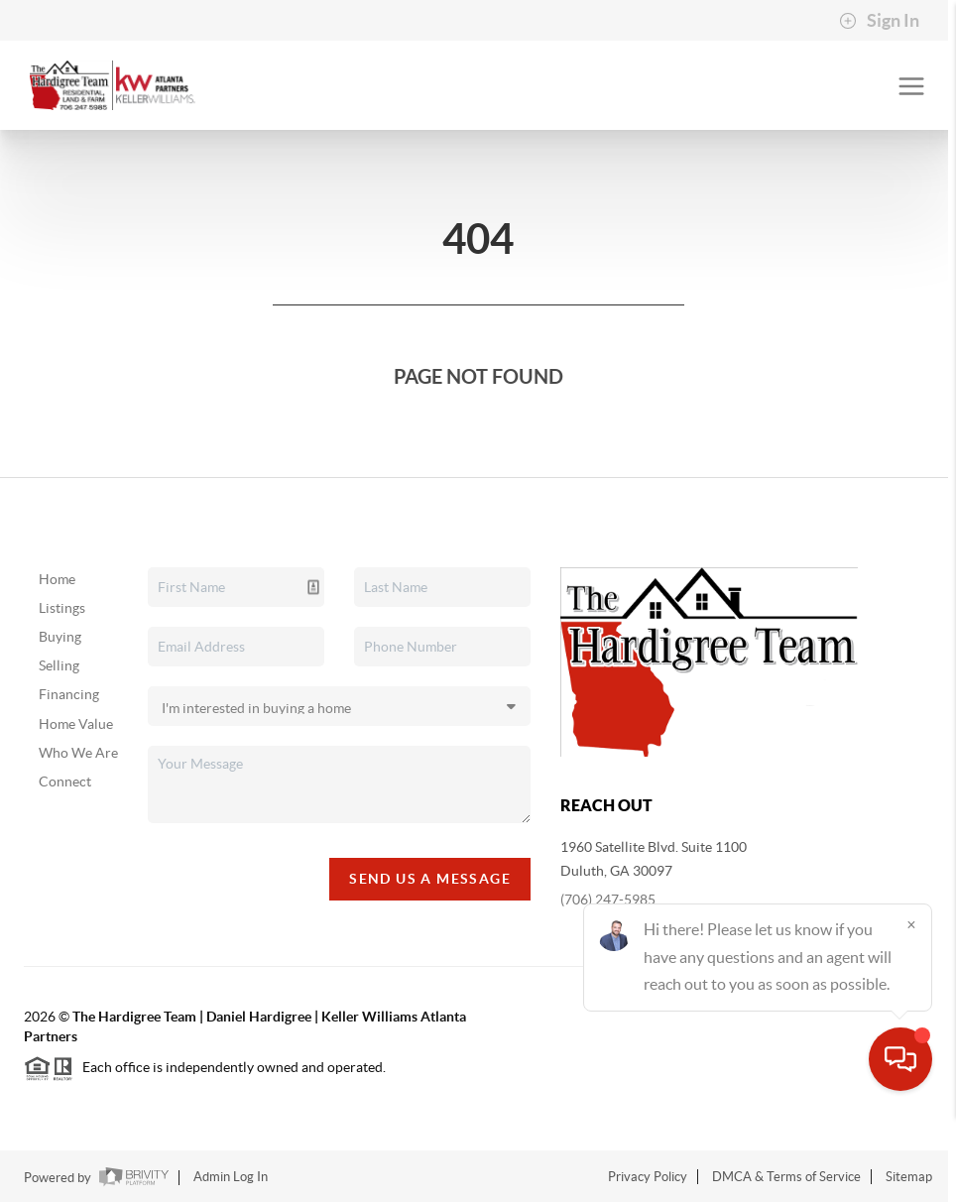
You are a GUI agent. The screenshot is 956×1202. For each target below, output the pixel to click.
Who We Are (78, 753)
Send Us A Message (430, 879)
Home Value (76, 724)
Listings (62, 608)
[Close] (911, 1012)
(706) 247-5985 (608, 899)
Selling (59, 665)
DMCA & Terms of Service (786, 1176)
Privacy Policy (647, 1176)
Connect (65, 781)
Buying (60, 637)
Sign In (879, 21)
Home (57, 579)
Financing (69, 694)
